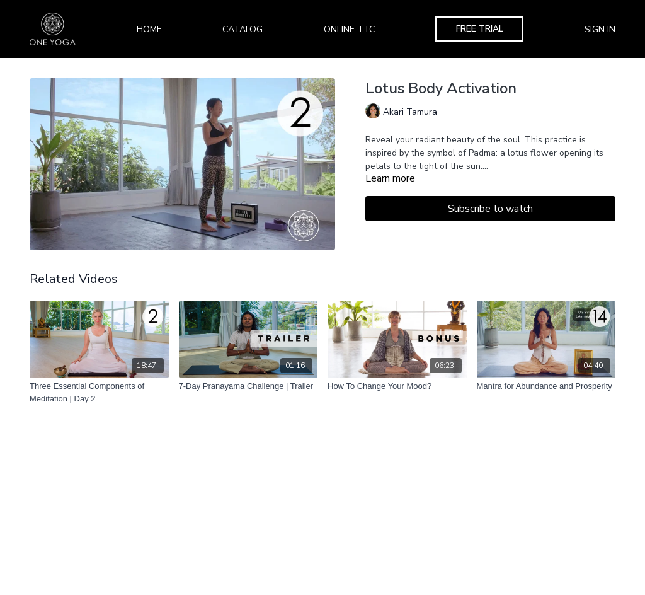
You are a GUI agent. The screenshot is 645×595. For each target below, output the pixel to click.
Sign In (600, 29)
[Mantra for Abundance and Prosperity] (546, 386)
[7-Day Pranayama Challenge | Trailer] (248, 386)
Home (149, 29)
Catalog (242, 29)
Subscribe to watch (490, 209)
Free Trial (479, 29)
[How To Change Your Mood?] (397, 386)
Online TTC (349, 29)
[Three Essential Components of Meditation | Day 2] (99, 392)
